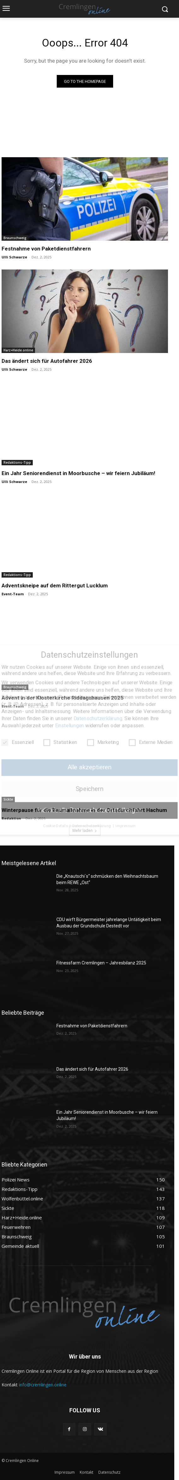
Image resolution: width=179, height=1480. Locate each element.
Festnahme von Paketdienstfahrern (46, 248)
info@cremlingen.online (42, 1385)
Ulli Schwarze (14, 257)
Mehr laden (84, 830)
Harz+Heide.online (18, 350)
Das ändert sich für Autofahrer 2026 (47, 361)
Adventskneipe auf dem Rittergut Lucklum (55, 585)
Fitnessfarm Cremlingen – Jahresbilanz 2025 (101, 962)
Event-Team (13, 593)
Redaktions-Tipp (17, 462)
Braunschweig (14, 238)
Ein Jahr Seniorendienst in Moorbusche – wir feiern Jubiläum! (78, 473)
